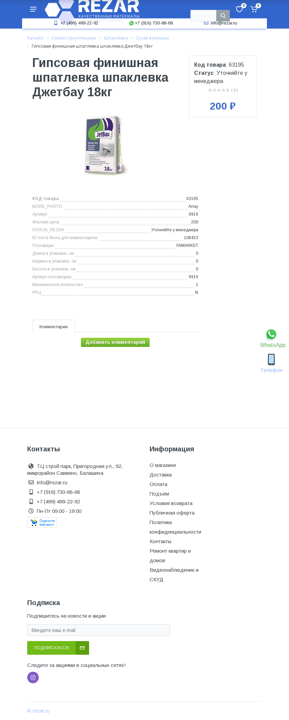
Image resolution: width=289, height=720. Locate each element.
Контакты (160, 541)
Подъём (159, 494)
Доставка (161, 475)
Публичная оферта (172, 513)
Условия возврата (171, 503)
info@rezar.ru (220, 23)
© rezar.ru (38, 711)
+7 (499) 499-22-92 (75, 23)
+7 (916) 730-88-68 (151, 23)
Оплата (158, 484)
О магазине (163, 465)
